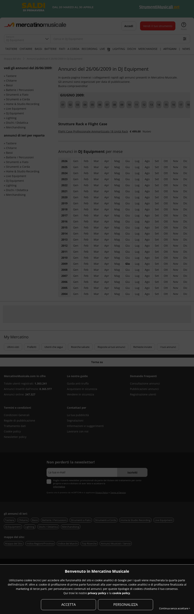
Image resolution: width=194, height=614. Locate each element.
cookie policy (121, 593)
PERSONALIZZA (125, 604)
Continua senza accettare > (174, 608)
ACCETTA (68, 604)
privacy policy (97, 593)
